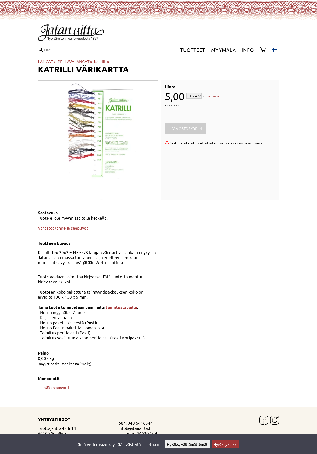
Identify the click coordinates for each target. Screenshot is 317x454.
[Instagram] (274, 421)
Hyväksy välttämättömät (187, 444)
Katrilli (101, 61)
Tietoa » (151, 444)
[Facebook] (263, 421)
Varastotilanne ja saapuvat (63, 227)
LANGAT (47, 61)
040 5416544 (140, 422)
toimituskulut (212, 96)
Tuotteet (192, 50)
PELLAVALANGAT (75, 61)
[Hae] (78, 50)
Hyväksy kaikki (225, 444)
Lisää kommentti (55, 387)
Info (248, 50)
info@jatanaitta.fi (135, 428)
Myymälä (223, 50)
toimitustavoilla (121, 307)
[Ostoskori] (263, 50)
